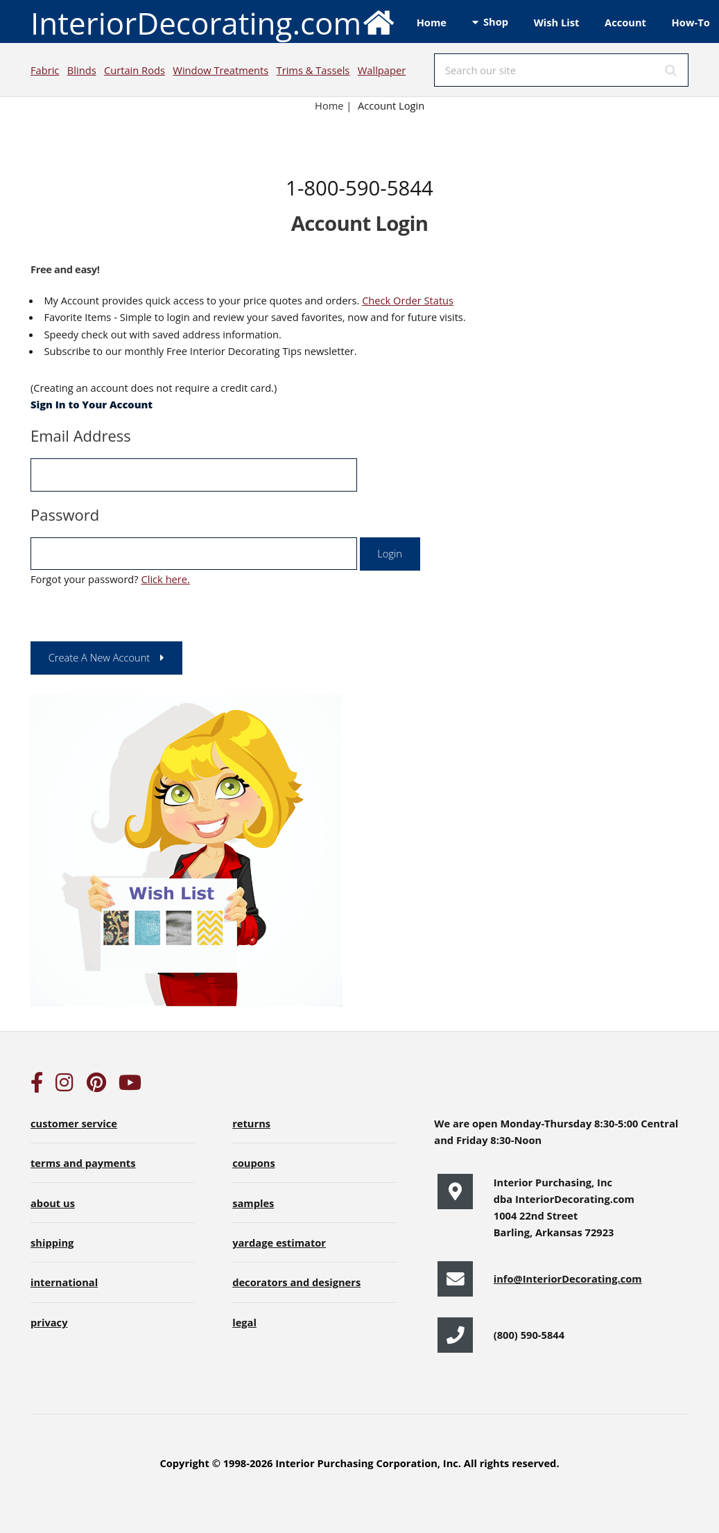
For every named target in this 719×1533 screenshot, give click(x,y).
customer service (74, 1123)
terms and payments (83, 1163)
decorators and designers (296, 1282)
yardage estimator (279, 1242)
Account (625, 22)
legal (244, 1322)
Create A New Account (99, 657)
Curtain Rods (134, 70)
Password (65, 514)
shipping (52, 1242)
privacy (49, 1322)
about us (53, 1203)
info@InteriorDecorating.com (568, 1278)
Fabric (45, 70)
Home (432, 22)
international (64, 1282)
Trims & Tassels (313, 70)
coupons (253, 1163)
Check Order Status (407, 300)
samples (253, 1203)
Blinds (81, 70)
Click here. (165, 579)
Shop (495, 21)
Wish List (557, 22)
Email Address (81, 435)
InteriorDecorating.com (213, 22)
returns (251, 1123)
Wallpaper (382, 70)
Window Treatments (220, 70)
